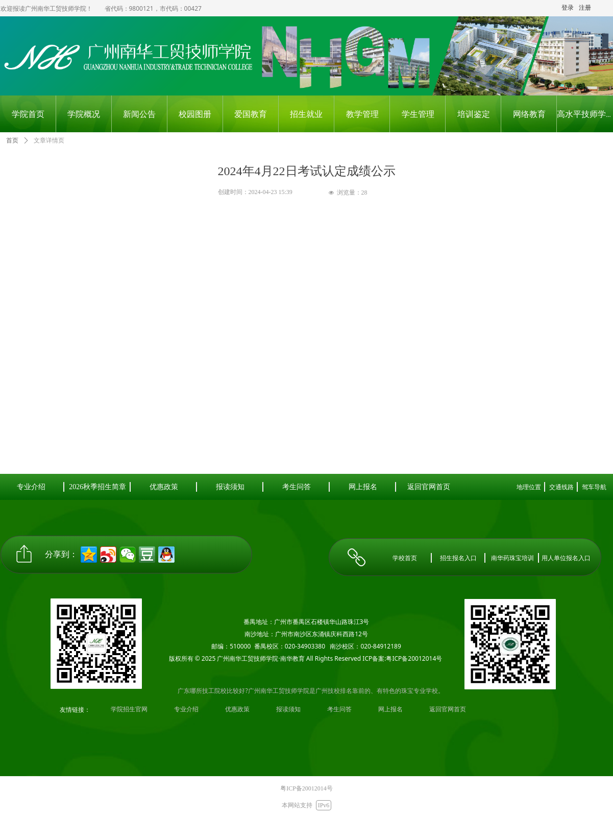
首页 (12, 140)
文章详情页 (49, 140)
